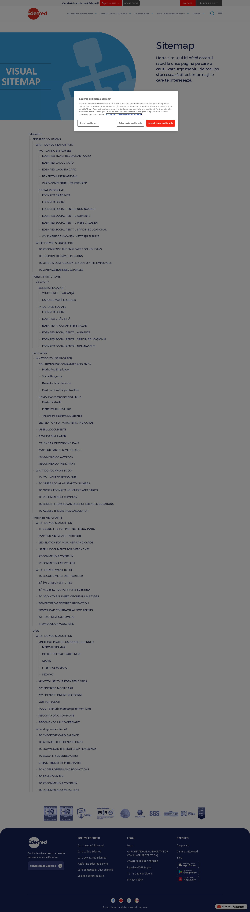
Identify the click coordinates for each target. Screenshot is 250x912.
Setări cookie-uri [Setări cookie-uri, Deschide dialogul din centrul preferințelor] (88, 123)
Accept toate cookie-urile (160, 123)
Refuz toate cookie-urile (130, 123)
